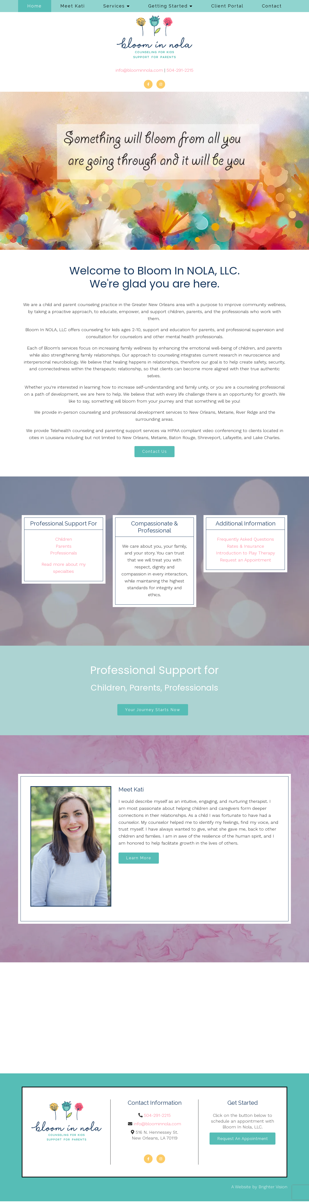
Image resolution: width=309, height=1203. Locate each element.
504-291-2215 (180, 70)
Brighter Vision (273, 1188)
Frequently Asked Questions (245, 539)
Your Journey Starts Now (152, 711)
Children (63, 539)
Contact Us (154, 452)
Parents (63, 546)
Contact (272, 5)
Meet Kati (72, 5)
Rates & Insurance (245, 546)
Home (34, 5)
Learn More (140, 860)
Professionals (63, 553)
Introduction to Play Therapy (245, 553)
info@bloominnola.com (139, 70)
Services (114, 5)
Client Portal (227, 5)
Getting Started (168, 5)
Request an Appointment (245, 560)
